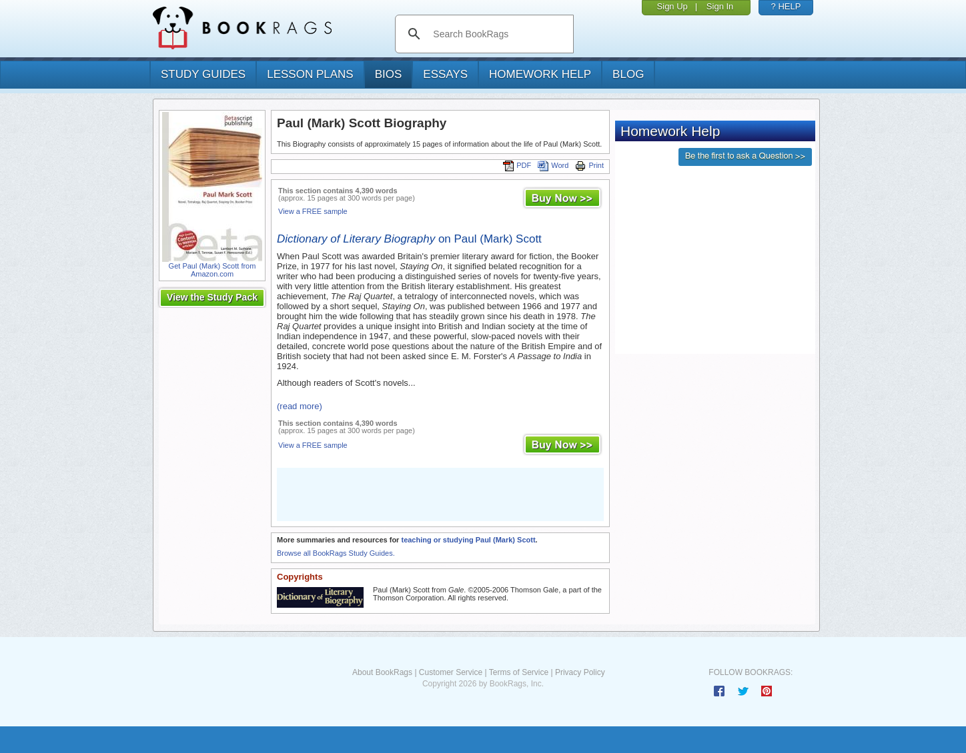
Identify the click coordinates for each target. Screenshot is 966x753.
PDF (517, 165)
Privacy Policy (580, 672)
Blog (628, 74)
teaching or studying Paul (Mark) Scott (468, 540)
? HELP (786, 6)
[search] (498, 34)
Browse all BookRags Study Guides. (336, 553)
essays (445, 74)
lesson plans (310, 74)
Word (553, 165)
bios (388, 74)
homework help (540, 74)
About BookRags (382, 672)
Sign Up (672, 6)
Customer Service (450, 672)
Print (589, 165)
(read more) (299, 406)
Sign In (719, 6)
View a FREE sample (313, 211)
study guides (203, 74)
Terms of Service (518, 672)
